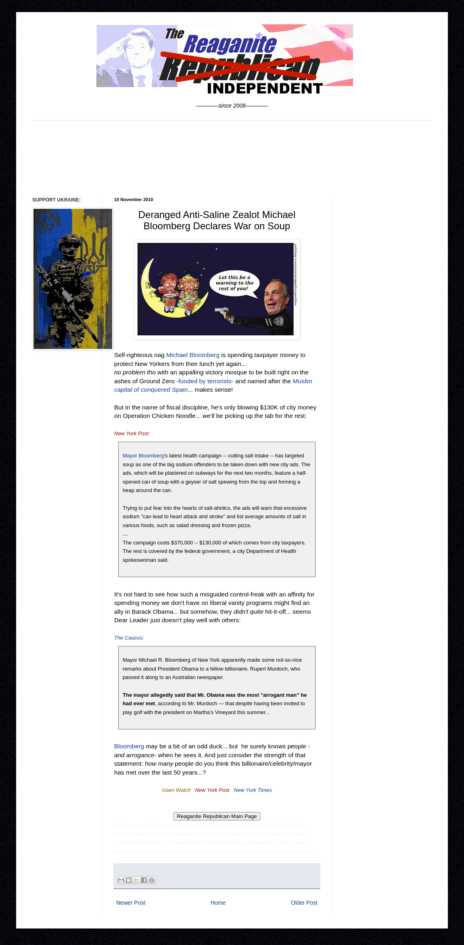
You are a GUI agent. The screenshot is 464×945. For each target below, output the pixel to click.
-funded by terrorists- (205, 381)
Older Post (304, 902)
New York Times (253, 790)
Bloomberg (129, 746)
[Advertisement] (232, 158)
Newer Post (130, 902)
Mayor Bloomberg (143, 456)
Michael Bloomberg (192, 354)
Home (218, 902)
